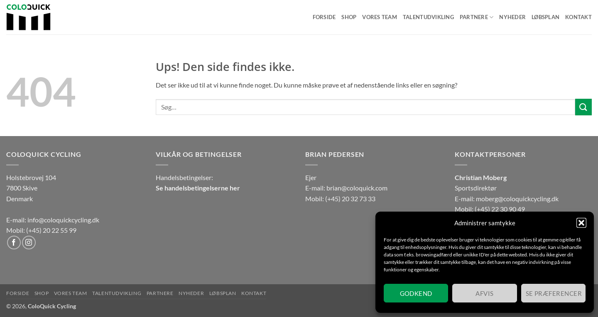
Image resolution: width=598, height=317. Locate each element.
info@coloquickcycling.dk (63, 220)
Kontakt (578, 17)
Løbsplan (545, 17)
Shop (348, 17)
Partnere (477, 17)
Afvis (484, 293)
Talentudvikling (428, 17)
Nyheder (512, 17)
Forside (324, 17)
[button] (581, 223)
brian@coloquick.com (356, 188)
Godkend (416, 293)
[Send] (583, 107)
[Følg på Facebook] (14, 242)
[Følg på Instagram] (29, 242)
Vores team (379, 17)
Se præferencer (554, 293)
